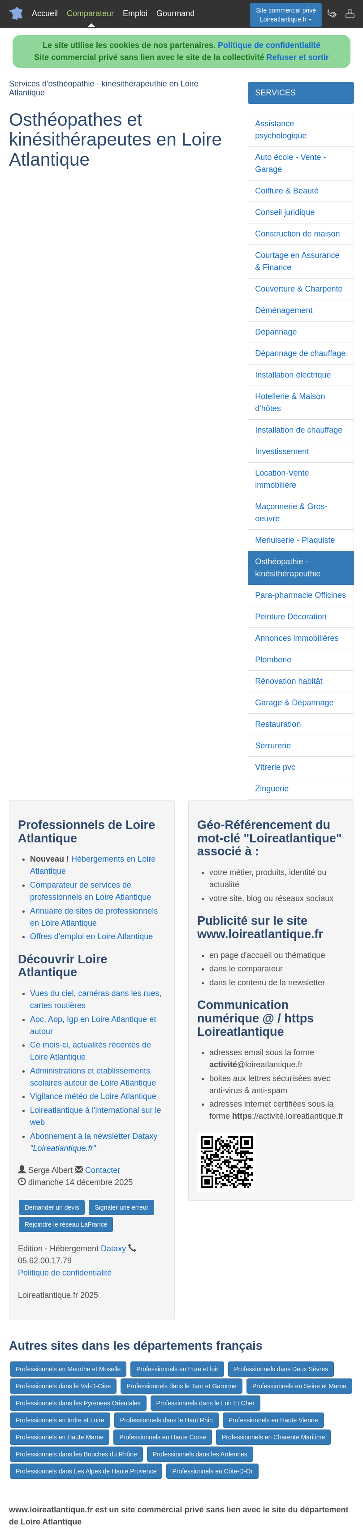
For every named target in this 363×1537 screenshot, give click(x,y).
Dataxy (113, 1248)
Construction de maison (297, 233)
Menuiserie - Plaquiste (295, 540)
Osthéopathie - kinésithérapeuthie (287, 567)
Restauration (278, 724)
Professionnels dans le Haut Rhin (166, 1420)
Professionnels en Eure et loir (177, 1369)
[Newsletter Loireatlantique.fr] (332, 13)
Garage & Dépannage (294, 702)
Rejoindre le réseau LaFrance (66, 1224)
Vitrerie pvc (275, 767)
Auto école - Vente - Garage (290, 163)
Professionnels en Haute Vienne (273, 1420)
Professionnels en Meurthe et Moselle (68, 1369)
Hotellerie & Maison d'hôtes (290, 402)
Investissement (282, 451)
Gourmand (175, 13)
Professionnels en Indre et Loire (60, 1420)
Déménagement (283, 310)
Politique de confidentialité (269, 45)
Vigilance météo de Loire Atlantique (93, 1096)
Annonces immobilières (296, 638)
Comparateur (90, 13)
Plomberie (273, 659)
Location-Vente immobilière (282, 478)
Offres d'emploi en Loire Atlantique (91, 936)
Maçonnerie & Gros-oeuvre (291, 512)
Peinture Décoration (290, 616)
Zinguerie (272, 788)
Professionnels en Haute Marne (60, 1437)
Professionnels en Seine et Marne (299, 1386)
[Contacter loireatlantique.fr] (350, 13)
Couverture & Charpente (298, 288)
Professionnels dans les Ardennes (200, 1454)
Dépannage (276, 331)
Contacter (102, 1170)
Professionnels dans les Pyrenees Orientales (78, 1403)
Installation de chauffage (298, 429)
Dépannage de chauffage (300, 353)
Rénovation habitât (288, 681)
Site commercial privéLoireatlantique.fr (286, 15)
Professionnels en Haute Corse (162, 1437)
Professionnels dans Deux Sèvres (281, 1369)
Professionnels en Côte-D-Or (212, 1471)
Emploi (135, 13)
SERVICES (275, 92)
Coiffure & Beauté (287, 190)
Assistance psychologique (281, 129)
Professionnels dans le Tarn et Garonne (181, 1386)
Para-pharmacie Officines (300, 595)
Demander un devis (52, 1207)
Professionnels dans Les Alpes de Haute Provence (86, 1471)
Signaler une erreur (121, 1207)
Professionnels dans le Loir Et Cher (205, 1403)
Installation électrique (293, 374)
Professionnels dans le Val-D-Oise (63, 1386)
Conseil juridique (285, 212)
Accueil (45, 13)
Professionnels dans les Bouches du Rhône (76, 1454)
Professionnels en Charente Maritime (273, 1437)
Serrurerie (273, 745)
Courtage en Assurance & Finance (297, 261)
